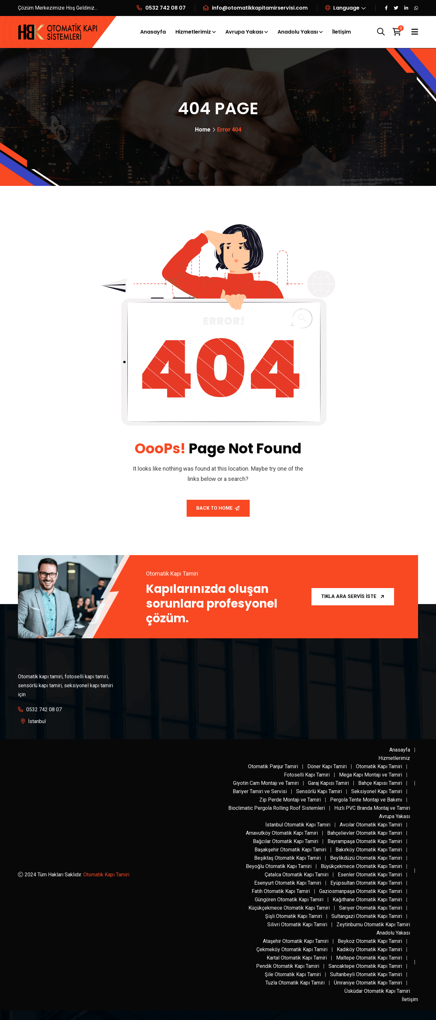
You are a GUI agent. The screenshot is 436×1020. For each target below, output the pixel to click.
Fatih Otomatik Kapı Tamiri (281, 891)
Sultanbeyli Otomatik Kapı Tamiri (366, 974)
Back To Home (217, 508)
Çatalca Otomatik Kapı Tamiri (296, 875)
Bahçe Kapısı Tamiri (380, 783)
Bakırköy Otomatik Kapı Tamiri (368, 850)
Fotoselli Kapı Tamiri (307, 775)
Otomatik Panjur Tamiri (273, 766)
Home (203, 129)
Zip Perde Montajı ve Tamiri (290, 800)
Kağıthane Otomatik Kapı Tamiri (367, 899)
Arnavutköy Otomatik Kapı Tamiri (282, 833)
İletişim (341, 32)
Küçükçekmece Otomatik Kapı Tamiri (289, 908)
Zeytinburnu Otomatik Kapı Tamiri (373, 924)
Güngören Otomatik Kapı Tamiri (289, 899)
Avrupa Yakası (244, 32)
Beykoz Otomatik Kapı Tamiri (370, 941)
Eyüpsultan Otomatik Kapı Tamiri (366, 883)
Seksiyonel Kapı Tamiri (376, 791)
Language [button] (342, 8)
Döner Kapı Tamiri (327, 766)
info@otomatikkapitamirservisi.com (260, 8)
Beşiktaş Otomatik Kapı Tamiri (287, 858)
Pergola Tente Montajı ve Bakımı (366, 800)
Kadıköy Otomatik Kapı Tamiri (369, 949)
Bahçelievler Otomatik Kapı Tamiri (364, 833)
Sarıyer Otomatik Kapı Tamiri (370, 908)
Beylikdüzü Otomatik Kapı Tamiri (366, 858)
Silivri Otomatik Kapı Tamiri (297, 924)
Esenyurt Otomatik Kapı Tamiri (287, 883)
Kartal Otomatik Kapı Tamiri (297, 958)
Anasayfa (153, 32)
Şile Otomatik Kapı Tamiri (293, 974)
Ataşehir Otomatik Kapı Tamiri (295, 941)
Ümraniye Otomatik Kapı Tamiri (368, 983)
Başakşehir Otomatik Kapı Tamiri (290, 850)
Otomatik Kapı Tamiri (106, 875)
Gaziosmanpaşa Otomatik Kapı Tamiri (360, 891)
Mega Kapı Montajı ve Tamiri (370, 775)
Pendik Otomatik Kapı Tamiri (287, 966)
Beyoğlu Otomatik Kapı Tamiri (278, 866)
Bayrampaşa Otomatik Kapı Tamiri (364, 841)
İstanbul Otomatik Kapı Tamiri (297, 825)
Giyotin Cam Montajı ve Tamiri (266, 783)
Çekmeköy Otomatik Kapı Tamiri (291, 949)
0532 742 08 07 (165, 8)
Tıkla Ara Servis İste (352, 596)
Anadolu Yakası (298, 32)
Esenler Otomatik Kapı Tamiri (370, 875)
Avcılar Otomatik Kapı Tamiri (371, 825)
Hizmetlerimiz (193, 32)
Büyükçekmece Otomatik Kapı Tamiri (361, 866)
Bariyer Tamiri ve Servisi (260, 791)
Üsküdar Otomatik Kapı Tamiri (377, 991)
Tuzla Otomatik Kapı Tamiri (295, 983)
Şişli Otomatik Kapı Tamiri (293, 916)
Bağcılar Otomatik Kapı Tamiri (285, 841)
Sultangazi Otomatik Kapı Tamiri (366, 916)
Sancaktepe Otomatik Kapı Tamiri (365, 966)
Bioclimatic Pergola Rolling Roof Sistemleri (276, 808)
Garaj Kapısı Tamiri (328, 783)
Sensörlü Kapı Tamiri (319, 791)
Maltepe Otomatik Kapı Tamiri (369, 958)
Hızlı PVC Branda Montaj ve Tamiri (372, 808)
